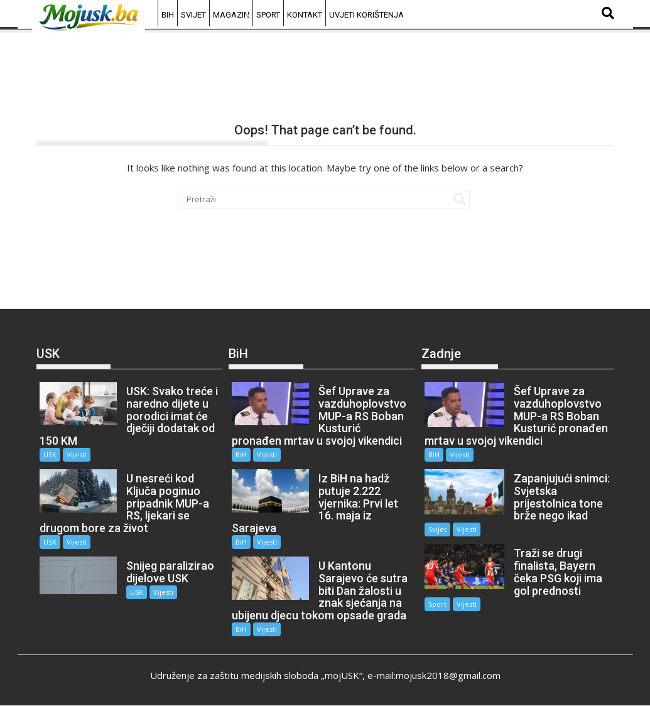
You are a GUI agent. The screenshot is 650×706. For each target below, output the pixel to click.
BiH (167, 14)
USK (50, 454)
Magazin (231, 14)
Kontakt (304, 14)
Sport (268, 14)
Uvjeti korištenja (366, 14)
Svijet (193, 14)
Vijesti (77, 454)
